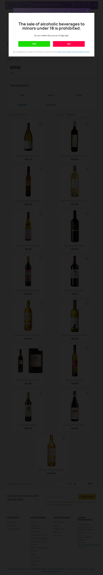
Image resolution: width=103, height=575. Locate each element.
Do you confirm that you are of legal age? (51, 35)
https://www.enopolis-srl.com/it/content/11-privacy (74, 52)
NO (69, 44)
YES (34, 44)
